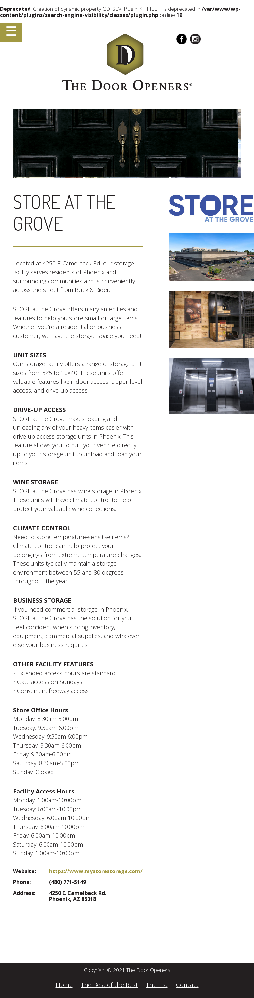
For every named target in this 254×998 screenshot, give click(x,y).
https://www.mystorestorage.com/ (96, 871)
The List (157, 984)
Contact (187, 984)
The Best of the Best (109, 984)
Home (64, 984)
